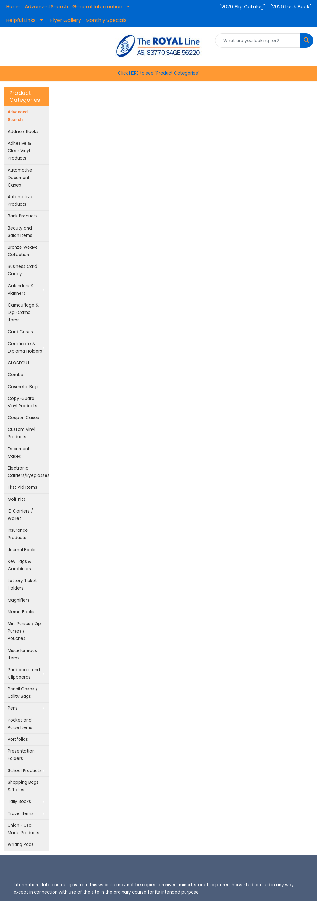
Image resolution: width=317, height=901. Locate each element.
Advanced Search (46, 6)
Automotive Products (20, 200)
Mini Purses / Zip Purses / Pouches (24, 631)
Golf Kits (16, 499)
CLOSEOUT (19, 363)
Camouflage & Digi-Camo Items (23, 312)
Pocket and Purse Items (20, 724)
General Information (97, 6)
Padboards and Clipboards (24, 673)
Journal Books (22, 550)
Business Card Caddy (22, 270)
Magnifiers (18, 600)
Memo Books (21, 612)
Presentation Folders (21, 755)
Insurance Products (18, 534)
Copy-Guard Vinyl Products (22, 402)
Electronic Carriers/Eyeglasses (28, 471)
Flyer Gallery (65, 20)
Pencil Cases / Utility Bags (22, 692)
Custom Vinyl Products (21, 433)
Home (13, 6)
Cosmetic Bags (24, 387)
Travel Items (20, 814)
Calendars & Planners (21, 289)
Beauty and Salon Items (20, 231)
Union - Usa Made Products (23, 829)
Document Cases (19, 452)
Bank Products (22, 216)
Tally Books (19, 801)
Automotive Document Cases (20, 177)
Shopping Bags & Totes (23, 786)
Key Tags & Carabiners (19, 565)
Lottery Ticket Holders (22, 584)
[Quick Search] (257, 40)
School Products (24, 771)
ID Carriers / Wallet (20, 514)
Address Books (23, 132)
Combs (15, 375)
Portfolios (18, 739)
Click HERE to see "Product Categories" (158, 73)
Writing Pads (21, 844)
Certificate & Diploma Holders (25, 347)
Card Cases (20, 332)
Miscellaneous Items (22, 654)
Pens (13, 708)
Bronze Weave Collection (23, 251)
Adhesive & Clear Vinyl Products (19, 150)
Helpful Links (21, 20)
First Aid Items (22, 487)
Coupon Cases (23, 418)
